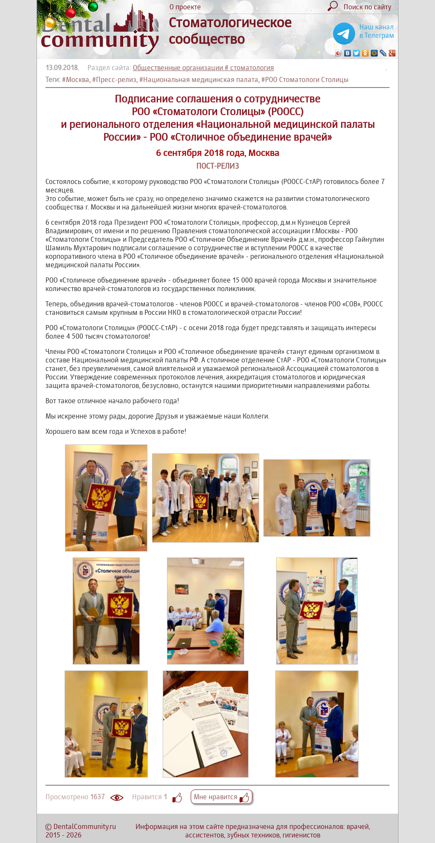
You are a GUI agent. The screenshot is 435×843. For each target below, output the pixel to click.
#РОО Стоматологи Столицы (304, 79)
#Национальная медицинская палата (198, 79)
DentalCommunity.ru (85, 826)
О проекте (185, 7)
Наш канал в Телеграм (376, 31)
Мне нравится (221, 796)
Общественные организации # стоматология (203, 67)
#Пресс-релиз (114, 79)
